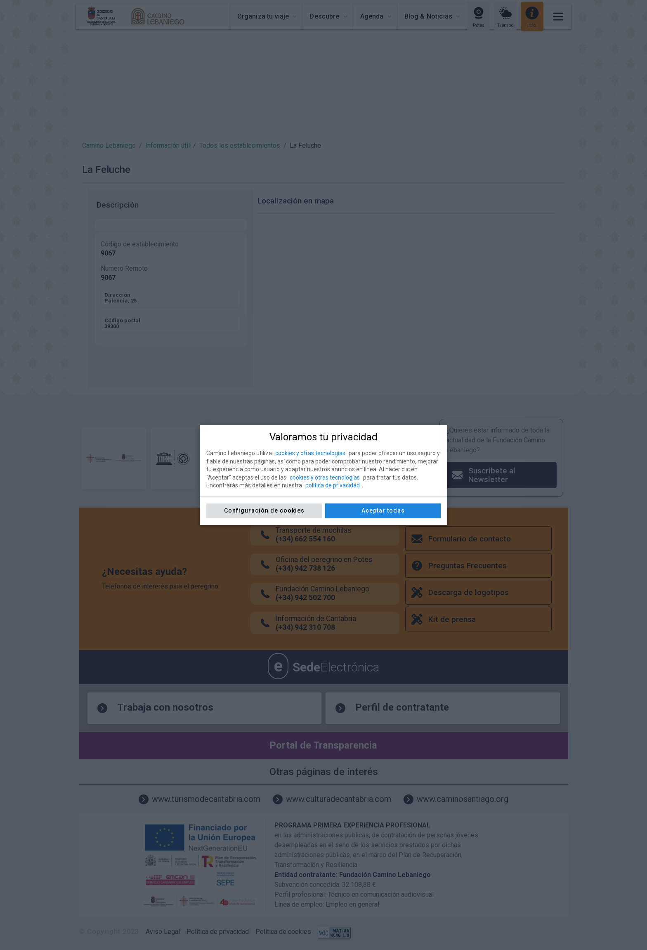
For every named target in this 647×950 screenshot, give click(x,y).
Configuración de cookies (264, 510)
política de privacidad (332, 485)
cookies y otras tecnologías (310, 453)
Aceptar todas (383, 510)
